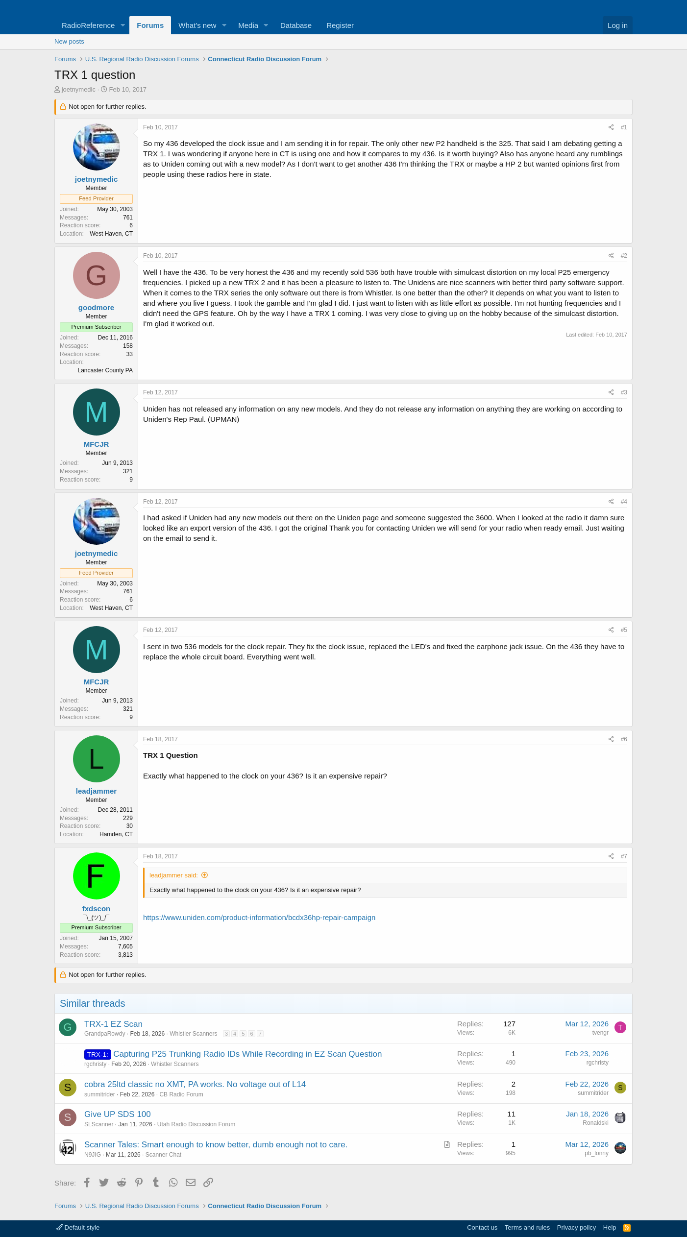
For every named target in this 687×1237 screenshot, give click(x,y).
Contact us (482, 1227)
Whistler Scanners (193, 1033)
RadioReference (88, 25)
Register (340, 25)
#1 (624, 127)
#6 (624, 739)
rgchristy (95, 1064)
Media (248, 25)
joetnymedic (79, 89)
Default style (77, 1227)
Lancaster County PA (105, 370)
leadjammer (96, 791)
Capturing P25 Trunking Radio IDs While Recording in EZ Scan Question (247, 1054)
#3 (624, 392)
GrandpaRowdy (104, 1033)
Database (296, 25)
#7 (624, 856)
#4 (624, 501)
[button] (122, 25)
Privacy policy (576, 1227)
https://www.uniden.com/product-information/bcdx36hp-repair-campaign (259, 917)
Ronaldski (596, 1122)
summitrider (99, 1094)
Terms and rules (527, 1227)
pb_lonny (597, 1153)
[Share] (611, 127)
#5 (624, 630)
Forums (150, 25)
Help (609, 1227)
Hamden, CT (116, 834)
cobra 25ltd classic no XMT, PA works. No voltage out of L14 (195, 1084)
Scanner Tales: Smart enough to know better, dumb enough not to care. (215, 1144)
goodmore (96, 307)
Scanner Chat (163, 1154)
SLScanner (98, 1124)
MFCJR (96, 444)
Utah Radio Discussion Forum (196, 1124)
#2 (624, 255)
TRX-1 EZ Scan (113, 1024)
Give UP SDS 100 (117, 1114)
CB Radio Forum (181, 1094)
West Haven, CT (111, 233)
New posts (69, 41)
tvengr (600, 1032)
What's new (197, 25)
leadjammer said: (173, 875)
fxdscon (96, 908)
